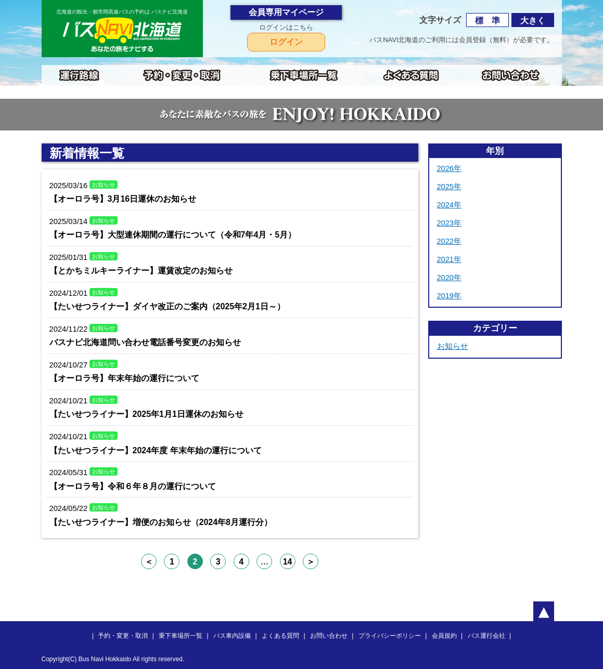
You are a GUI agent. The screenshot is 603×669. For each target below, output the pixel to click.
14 (287, 561)
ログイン (286, 41)
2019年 (449, 296)
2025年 (449, 186)
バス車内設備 (232, 635)
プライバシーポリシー (389, 635)
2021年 (449, 259)
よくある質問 (280, 635)
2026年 (449, 168)
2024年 (449, 205)
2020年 (449, 277)
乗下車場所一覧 (180, 635)
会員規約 (444, 635)
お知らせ (452, 346)
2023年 (449, 223)
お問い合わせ (329, 635)
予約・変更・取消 (123, 635)
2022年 (449, 241)
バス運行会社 (486, 635)
